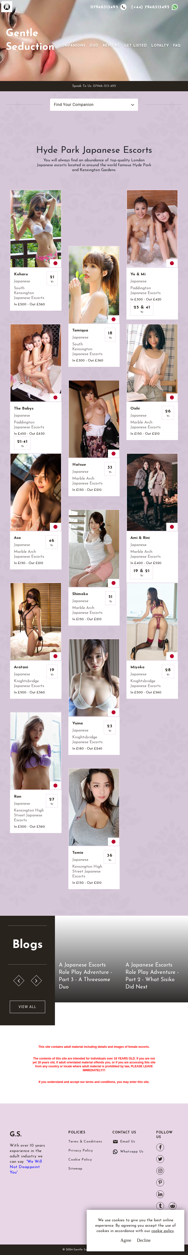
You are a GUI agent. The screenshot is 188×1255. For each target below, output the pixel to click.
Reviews (111, 46)
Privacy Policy (80, 1150)
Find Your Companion (74, 104)
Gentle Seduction (30, 40)
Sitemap (75, 1169)
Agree (125, 1240)
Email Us (127, 1141)
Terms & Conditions (85, 1141)
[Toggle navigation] (66, 38)
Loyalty (160, 46)
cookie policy (162, 1231)
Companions (72, 46)
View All (27, 1007)
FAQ (177, 46)
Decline (144, 1240)
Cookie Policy (80, 1160)
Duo (94, 46)
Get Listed (135, 46)
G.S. (15, 1134)
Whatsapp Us (132, 1151)
